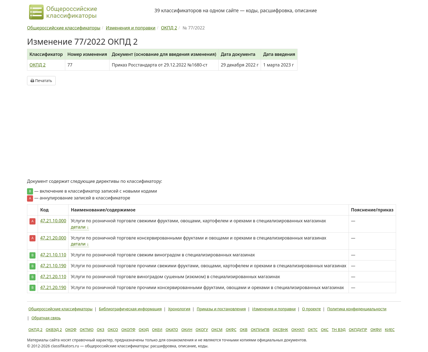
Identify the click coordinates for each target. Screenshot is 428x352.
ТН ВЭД (339, 329)
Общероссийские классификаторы (60, 308)
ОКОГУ (202, 329)
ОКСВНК (280, 329)
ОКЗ (100, 329)
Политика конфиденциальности (357, 308)
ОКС (324, 329)
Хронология (179, 308)
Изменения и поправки (274, 308)
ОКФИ (376, 329)
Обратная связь (46, 317)
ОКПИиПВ (260, 329)
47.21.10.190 (53, 266)
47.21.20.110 (53, 277)
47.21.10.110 (53, 255)
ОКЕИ (157, 329)
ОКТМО (87, 329)
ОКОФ (70, 329)
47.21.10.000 (53, 221)
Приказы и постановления (221, 308)
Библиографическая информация (130, 308)
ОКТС (313, 329)
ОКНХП (297, 329)
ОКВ (244, 329)
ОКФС (231, 329)
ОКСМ (216, 329)
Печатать (41, 80)
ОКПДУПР (358, 329)
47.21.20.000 (53, 238)
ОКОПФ (128, 329)
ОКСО (113, 329)
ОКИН (186, 329)
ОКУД (144, 329)
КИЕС (390, 329)
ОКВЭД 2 (54, 329)
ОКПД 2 (37, 65)
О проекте (311, 308)
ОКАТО (172, 329)
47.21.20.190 (53, 287)
